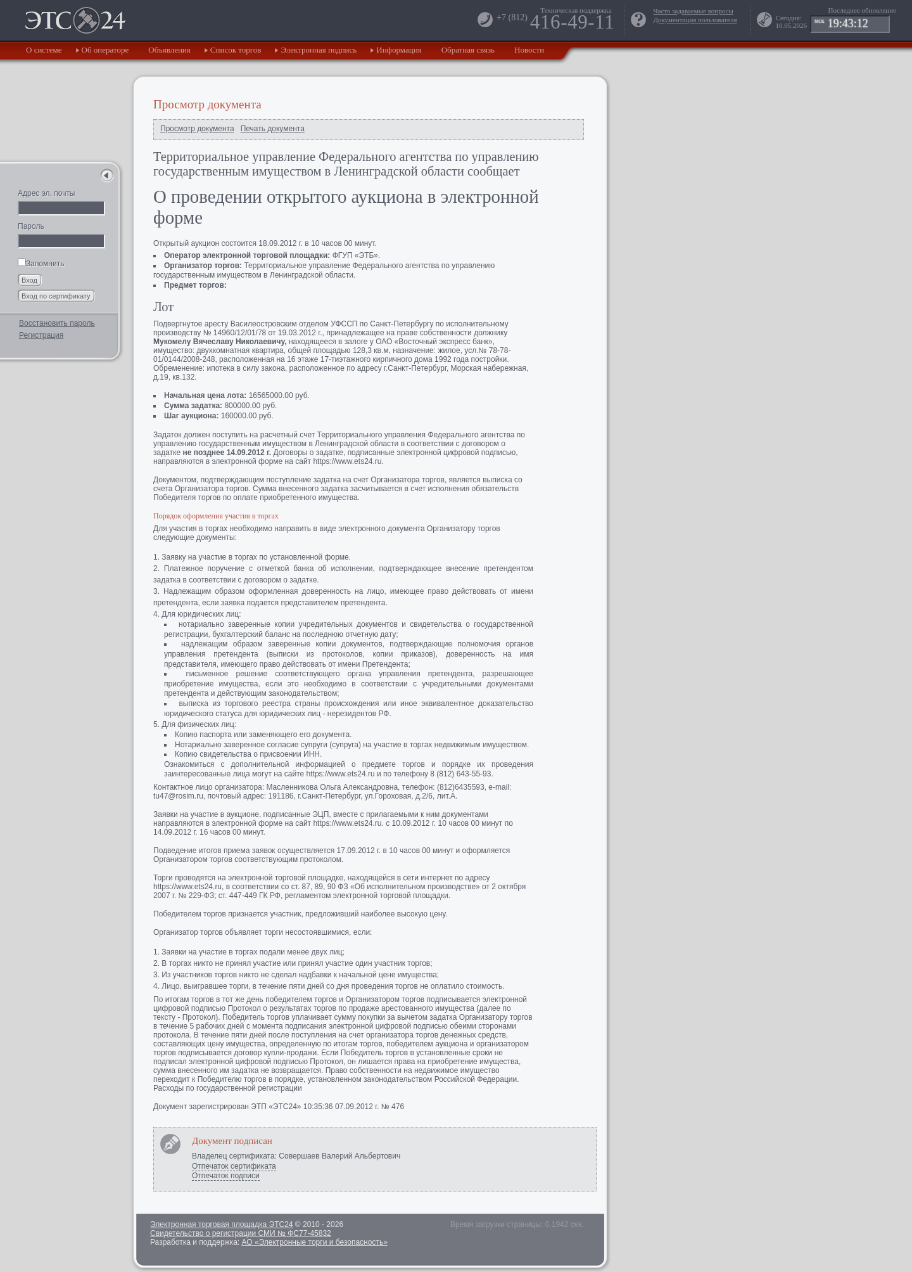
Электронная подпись (319, 50)
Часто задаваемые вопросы (693, 11)
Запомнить (41, 263)
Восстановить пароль (57, 323)
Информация (398, 50)
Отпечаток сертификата (234, 1166)
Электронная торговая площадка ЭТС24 (221, 1224)
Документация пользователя (695, 19)
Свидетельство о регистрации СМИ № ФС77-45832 (240, 1233)
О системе (44, 50)
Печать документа (273, 128)
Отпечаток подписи (226, 1175)
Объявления (169, 50)
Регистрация (41, 335)
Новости (529, 50)
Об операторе (105, 50)
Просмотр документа (197, 128)
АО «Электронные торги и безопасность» (314, 1242)
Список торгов (236, 50)
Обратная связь (468, 50)
